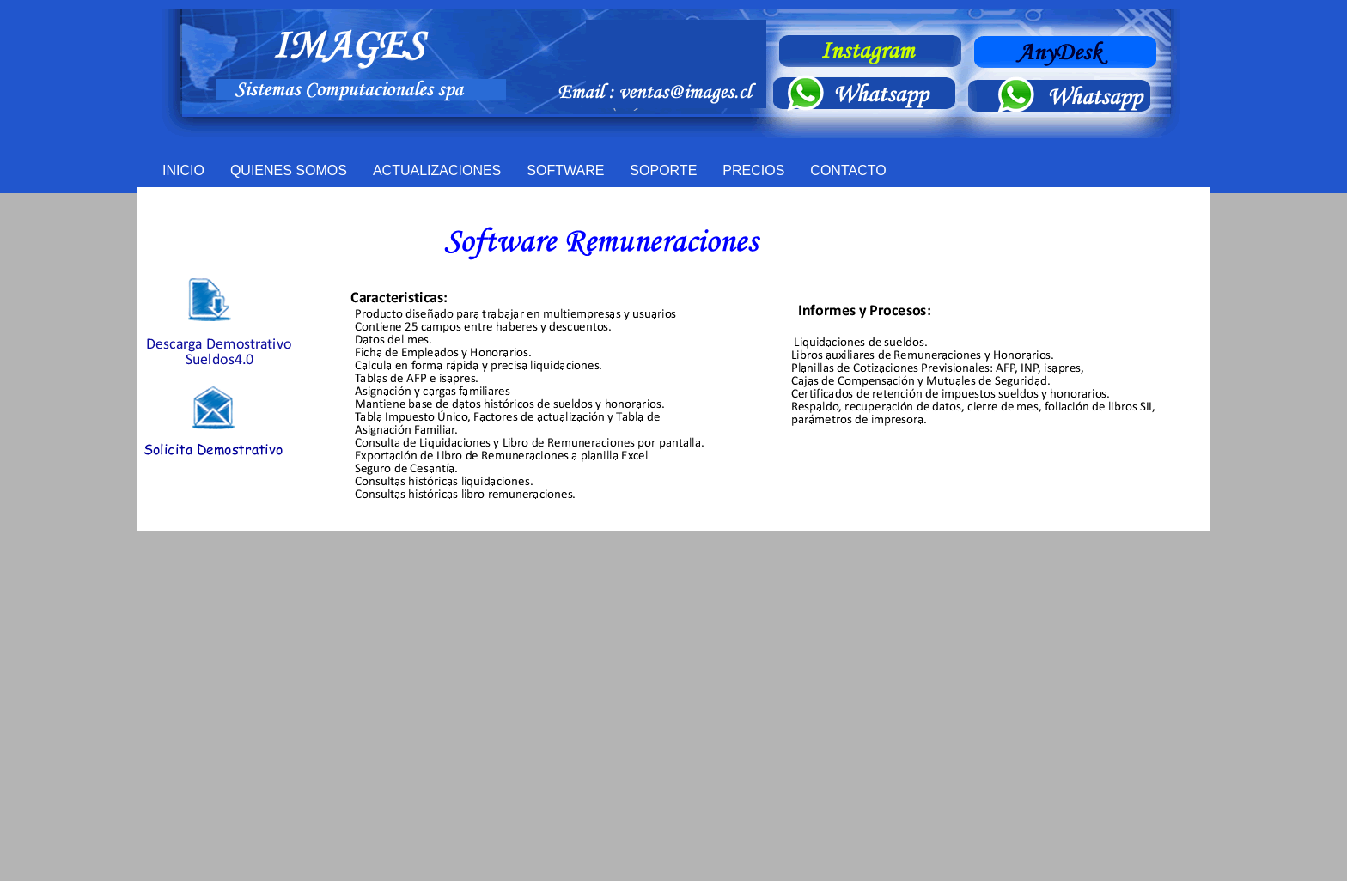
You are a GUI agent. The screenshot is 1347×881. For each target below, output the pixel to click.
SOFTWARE (565, 170)
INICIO (183, 170)
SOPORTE (663, 170)
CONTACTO (848, 170)
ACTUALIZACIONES (437, 170)
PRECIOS (753, 170)
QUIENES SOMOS (288, 170)
